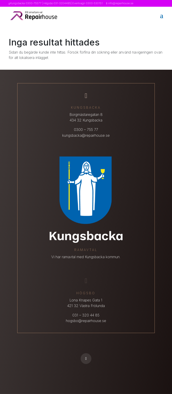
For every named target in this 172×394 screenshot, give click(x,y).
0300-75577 (33, 3)
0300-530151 (94, 3)
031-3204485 (62, 3)
